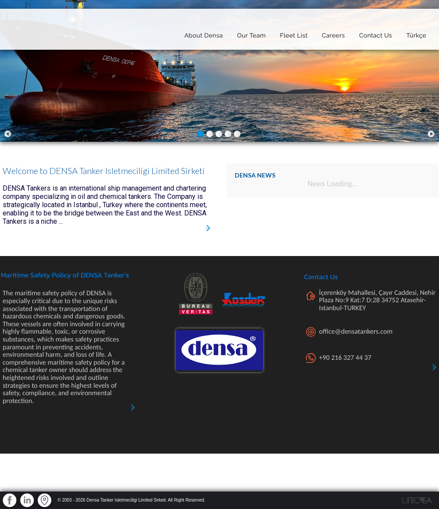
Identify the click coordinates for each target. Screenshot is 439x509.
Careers (333, 33)
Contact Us (375, 33)
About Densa (203, 33)
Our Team (251, 33)
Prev (8, 134)
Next (431, 134)
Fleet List (294, 33)
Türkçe (416, 33)
